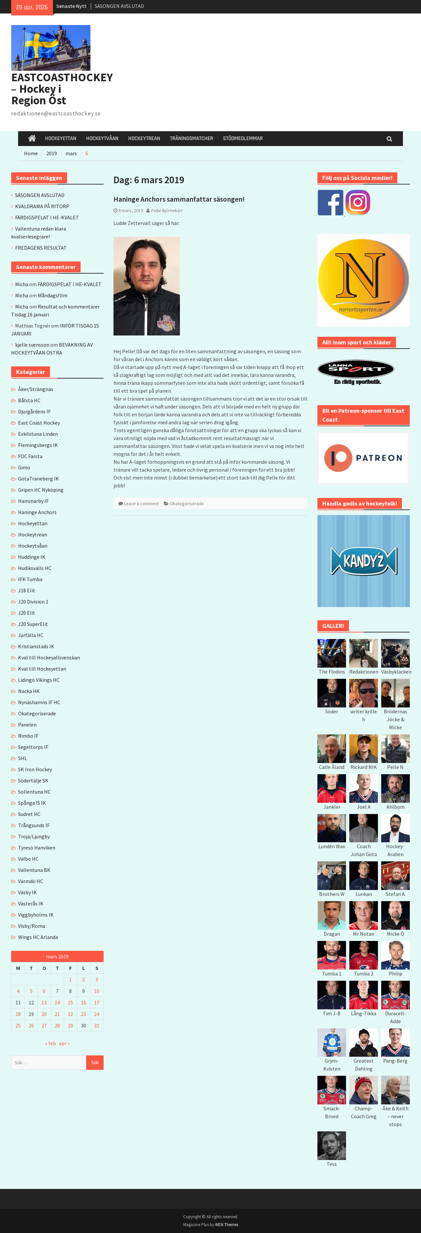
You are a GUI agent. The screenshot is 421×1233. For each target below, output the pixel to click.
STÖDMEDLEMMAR (243, 138)
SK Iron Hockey (35, 769)
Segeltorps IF (33, 747)
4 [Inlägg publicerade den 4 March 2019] (18, 991)
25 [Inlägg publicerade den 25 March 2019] (18, 1025)
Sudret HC (29, 814)
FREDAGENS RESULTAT (41, 247)
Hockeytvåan (32, 545)
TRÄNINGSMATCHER (191, 138)
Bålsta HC (29, 400)
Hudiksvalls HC (34, 568)
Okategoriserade (187, 503)
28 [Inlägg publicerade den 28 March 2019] (57, 1025)
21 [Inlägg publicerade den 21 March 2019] (57, 1014)
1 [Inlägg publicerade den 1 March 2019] (70, 979)
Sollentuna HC (34, 791)
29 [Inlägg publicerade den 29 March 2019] (70, 1025)
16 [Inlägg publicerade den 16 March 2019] (83, 1002)
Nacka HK (29, 691)
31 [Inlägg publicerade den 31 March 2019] (96, 1025)
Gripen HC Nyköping (40, 489)
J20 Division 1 (33, 601)
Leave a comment (141, 503)
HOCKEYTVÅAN (102, 138)
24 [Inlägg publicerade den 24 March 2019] (96, 1014)
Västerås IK (30, 903)
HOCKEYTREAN (144, 138)
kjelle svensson (32, 344)
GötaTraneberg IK (38, 478)
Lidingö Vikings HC (39, 680)
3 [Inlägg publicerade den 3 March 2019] (96, 979)
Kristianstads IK (36, 646)
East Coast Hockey (39, 422)
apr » (64, 1043)
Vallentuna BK (34, 870)
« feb (50, 1043)
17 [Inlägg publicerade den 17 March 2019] (96, 1002)
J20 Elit (26, 612)
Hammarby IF (33, 501)
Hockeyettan (32, 523)
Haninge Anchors (37, 512)
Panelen (27, 724)
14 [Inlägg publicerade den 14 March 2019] (57, 1002)
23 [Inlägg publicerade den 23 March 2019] (83, 1014)
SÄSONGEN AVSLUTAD (119, 6)
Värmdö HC (30, 881)
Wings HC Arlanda (38, 937)
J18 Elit (26, 590)
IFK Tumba (30, 579)
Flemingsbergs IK (38, 445)
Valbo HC (28, 858)
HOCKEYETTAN (60, 138)
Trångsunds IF (34, 825)
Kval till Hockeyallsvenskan (49, 657)
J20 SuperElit (33, 624)
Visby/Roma (31, 926)
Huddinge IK (31, 557)
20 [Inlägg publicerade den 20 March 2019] (44, 1014)
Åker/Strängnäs (35, 389)
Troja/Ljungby (34, 836)
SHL (22, 758)
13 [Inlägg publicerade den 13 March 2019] (44, 1002)
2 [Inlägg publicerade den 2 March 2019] (83, 979)
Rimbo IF (28, 735)
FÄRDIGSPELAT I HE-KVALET (47, 217)
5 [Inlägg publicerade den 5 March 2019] (31, 991)
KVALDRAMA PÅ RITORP (42, 206)
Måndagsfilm (52, 295)
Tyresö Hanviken (36, 847)
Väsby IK (27, 892)
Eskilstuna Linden (38, 434)
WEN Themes (226, 1224)
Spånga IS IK (32, 803)
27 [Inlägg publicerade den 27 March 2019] (44, 1025)
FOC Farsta (30, 456)
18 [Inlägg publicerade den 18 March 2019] (18, 1014)
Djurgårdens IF (34, 411)
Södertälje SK (33, 780)
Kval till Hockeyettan (42, 668)
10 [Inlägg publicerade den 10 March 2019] (96, 991)
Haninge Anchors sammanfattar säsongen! (179, 199)
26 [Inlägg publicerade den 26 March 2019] (31, 1025)
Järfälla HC (30, 635)
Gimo (24, 467)
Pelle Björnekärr (167, 210)
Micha (21, 284)
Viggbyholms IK (36, 914)
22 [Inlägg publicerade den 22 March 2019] (70, 1014)
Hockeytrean (32, 534)
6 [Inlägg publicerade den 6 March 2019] (44, 991)
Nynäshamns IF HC (39, 702)
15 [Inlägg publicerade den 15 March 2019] (70, 1002)
